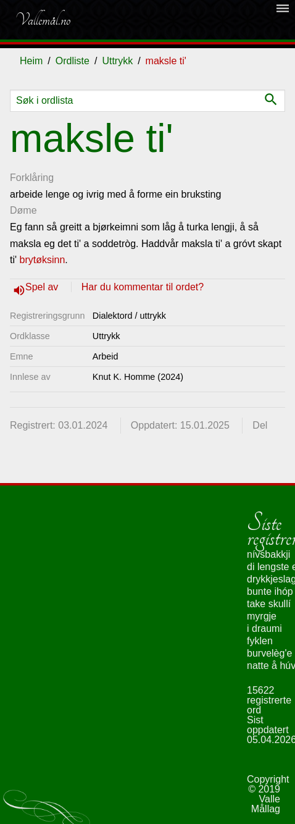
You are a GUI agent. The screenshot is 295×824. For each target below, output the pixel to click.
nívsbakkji (268, 554)
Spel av (43, 287)
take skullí (269, 604)
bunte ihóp (270, 591)
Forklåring (32, 177)
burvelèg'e (269, 653)
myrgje (261, 616)
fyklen (260, 641)
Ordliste (72, 61)
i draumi (264, 628)
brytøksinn (42, 259)
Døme (23, 210)
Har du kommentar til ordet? (142, 287)
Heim (31, 61)
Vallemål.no (42, 20)
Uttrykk (117, 61)
